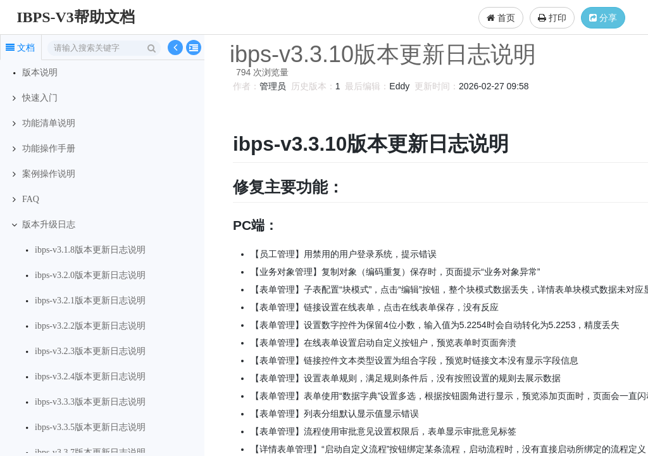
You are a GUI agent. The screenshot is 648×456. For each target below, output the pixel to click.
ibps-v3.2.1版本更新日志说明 (90, 300)
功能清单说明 (48, 123)
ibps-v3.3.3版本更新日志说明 (90, 402)
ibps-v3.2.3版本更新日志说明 (90, 351)
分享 (603, 18)
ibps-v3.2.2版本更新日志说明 (90, 326)
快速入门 (40, 98)
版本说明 (40, 72)
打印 (552, 18)
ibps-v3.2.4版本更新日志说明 (90, 376)
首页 (501, 18)
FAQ (30, 199)
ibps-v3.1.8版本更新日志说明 (90, 250)
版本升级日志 (48, 224)
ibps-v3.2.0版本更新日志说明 (90, 275)
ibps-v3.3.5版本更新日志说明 (90, 427)
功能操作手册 (48, 148)
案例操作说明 (48, 174)
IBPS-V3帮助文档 (75, 17)
